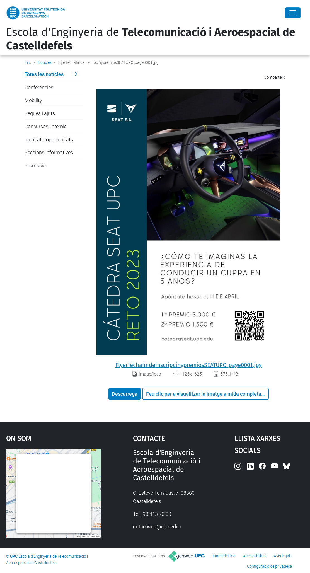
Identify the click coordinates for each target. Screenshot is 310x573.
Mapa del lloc (224, 556)
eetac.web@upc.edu (156, 527)
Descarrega (124, 394)
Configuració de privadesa (269, 566)
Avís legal (282, 556)
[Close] (293, 12)
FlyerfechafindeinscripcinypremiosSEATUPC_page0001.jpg (188, 365)
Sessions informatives (49, 152)
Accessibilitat (254, 556)
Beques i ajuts (40, 113)
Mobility (33, 100)
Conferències (39, 87)
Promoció (35, 165)
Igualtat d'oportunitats (49, 139)
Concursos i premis (46, 126)
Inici (28, 62)
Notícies (45, 62)
